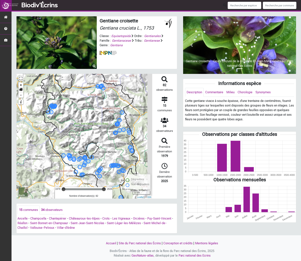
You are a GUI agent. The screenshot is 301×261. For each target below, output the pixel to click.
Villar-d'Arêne (66, 228)
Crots (106, 218)
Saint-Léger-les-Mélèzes (124, 223)
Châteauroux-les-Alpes (84, 218)
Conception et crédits (178, 243)
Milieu (230, 92)
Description (194, 92)
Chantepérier (57, 218)
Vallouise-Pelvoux (42, 228)
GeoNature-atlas (142, 255)
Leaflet (140, 197)
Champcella (38, 218)
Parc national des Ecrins (195, 255)
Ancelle (22, 218)
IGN (149, 197)
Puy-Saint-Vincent (159, 218)
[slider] (63, 189)
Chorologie (245, 92)
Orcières (139, 218)
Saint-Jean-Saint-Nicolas (87, 223)
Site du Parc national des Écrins (140, 243)
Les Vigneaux (121, 218)
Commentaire (214, 92)
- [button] (21, 95)
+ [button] (21, 85)
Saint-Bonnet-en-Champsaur (49, 223)
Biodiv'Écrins (39, 5)
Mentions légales (206, 243)
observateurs (52, 210)
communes (28, 210)
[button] (20, 90)
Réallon (22, 223)
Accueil (111, 243)
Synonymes (263, 92)
